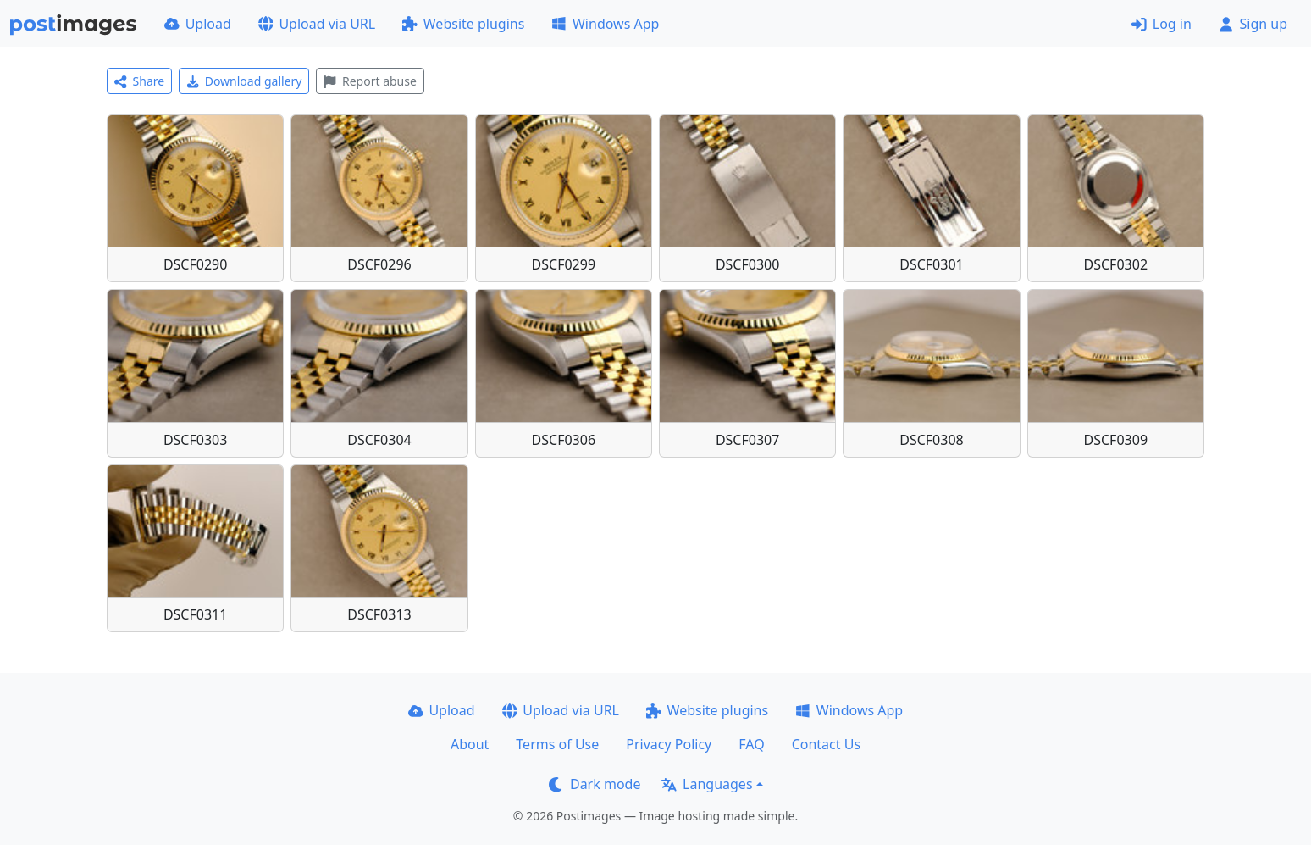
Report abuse (370, 81)
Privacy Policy (668, 744)
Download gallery (243, 81)
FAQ (751, 744)
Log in (1161, 23)
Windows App (605, 23)
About (470, 744)
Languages (706, 784)
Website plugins (463, 23)
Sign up (1253, 23)
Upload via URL (316, 23)
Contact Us (826, 744)
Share (139, 81)
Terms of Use (557, 744)
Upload (197, 23)
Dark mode (594, 784)
